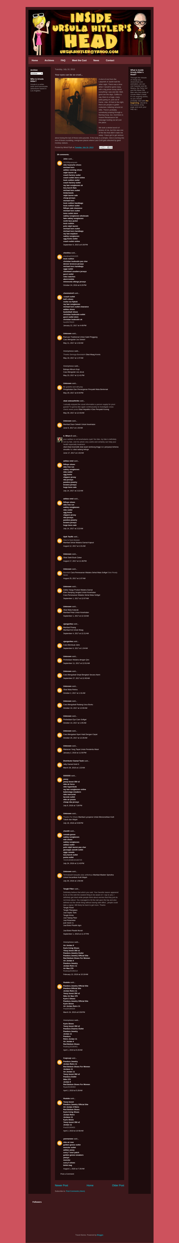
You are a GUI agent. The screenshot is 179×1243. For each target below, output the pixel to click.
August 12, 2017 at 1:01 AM (74, 546)
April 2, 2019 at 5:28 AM (73, 1090)
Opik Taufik (68, 537)
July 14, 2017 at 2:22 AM (73, 491)
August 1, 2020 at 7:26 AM (73, 1169)
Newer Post (61, 1185)
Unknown (67, 333)
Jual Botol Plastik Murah (73, 930)
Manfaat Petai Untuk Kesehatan (76, 612)
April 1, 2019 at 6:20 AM (73, 1050)
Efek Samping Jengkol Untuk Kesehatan (79, 592)
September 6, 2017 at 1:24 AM (75, 648)
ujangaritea (68, 624)
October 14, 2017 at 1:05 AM (74, 723)
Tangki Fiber (68, 889)
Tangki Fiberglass (70, 910)
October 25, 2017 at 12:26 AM (75, 738)
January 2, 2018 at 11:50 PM (74, 753)
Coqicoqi (67, 1058)
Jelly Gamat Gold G (71, 764)
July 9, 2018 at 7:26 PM (72, 805)
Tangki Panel (68, 908)
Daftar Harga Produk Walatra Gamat (78, 590)
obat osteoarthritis (71, 401)
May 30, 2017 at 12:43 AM (73, 413)
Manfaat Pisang (69, 627)
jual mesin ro (68, 923)
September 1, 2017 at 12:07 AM (76, 598)
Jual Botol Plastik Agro (72, 925)
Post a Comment (67, 1174)
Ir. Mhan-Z (67, 436)
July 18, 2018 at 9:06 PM (73, 823)
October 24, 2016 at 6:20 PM (74, 285)
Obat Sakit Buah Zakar (72, 557)
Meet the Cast (79, 60)
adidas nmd (68, 461)
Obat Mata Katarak (71, 610)
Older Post (118, 1185)
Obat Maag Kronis (93, 354)
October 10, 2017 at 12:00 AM (75, 708)
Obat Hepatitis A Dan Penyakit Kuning (94, 409)
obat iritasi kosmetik (71, 447)
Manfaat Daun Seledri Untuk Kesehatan (79, 424)
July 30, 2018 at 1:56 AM (73, 881)
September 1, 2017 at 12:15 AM (76, 616)
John (65, 159)
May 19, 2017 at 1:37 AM (73, 358)
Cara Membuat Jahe (71, 645)
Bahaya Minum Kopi (71, 369)
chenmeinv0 (68, 293)
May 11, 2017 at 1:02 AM (73, 343)
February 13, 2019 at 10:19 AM (75, 974)
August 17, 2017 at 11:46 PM (75, 561)
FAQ (63, 60)
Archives (49, 60)
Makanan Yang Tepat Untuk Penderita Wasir (81, 749)
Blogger (100, 1235)
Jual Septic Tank (69, 913)
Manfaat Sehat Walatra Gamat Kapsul (78, 542)
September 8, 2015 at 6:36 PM (75, 245)
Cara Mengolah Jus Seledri (74, 339)
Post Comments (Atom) (75, 1191)
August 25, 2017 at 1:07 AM (74, 578)
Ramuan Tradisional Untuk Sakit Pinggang (80, 337)
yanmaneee (68, 1139)
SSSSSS (67, 776)
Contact (110, 60)
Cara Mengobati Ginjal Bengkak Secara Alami (81, 675)
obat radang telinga (81, 449)
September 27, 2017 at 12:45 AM (76, 678)
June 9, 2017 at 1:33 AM (73, 428)
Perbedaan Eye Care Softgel (75, 719)
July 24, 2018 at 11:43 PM (73, 863)
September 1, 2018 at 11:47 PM (76, 934)
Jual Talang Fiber (70, 918)
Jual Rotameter (69, 920)
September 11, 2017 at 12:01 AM (76, 663)
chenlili (66, 831)
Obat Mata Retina (70, 690)
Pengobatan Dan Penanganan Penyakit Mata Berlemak (85, 389)
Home (35, 60)
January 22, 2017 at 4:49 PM (74, 325)
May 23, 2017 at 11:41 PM (73, 375)
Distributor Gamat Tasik (73, 761)
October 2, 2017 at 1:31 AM (74, 693)
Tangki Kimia (68, 915)
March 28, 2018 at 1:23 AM (74, 768)
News (96, 60)
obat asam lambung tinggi (90, 447)
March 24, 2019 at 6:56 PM (74, 1012)
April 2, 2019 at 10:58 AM (73, 1131)
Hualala (66, 982)
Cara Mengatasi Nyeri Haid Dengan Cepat (80, 734)
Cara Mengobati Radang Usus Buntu (78, 704)
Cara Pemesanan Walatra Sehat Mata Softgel (89, 572)
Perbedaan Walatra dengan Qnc (76, 660)
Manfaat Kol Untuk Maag (73, 630)
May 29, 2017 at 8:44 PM (73, 393)
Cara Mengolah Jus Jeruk (73, 372)
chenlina (67, 253)
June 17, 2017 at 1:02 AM (73, 453)
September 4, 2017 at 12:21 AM (76, 633)
